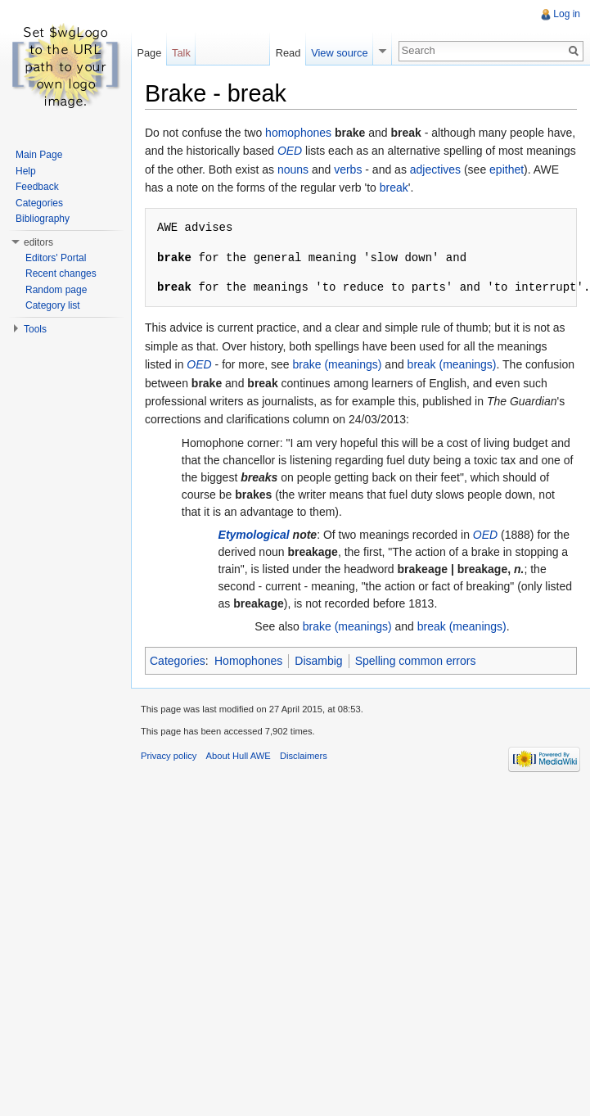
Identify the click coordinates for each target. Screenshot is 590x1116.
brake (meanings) (337, 364)
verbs (348, 169)
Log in (566, 14)
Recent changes (61, 273)
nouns (293, 169)
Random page (56, 290)
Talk (181, 53)
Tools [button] (35, 329)
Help (26, 171)
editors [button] (38, 242)
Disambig (318, 660)
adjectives (435, 169)
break (394, 187)
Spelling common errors (415, 660)
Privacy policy (168, 756)
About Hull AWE (238, 756)
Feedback (37, 186)
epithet (506, 169)
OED (289, 150)
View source (339, 53)
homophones (298, 132)
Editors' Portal (55, 258)
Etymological (254, 534)
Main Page (39, 154)
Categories (177, 660)
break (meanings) (452, 364)
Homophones (248, 660)
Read (288, 53)
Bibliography (43, 218)
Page (149, 53)
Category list (52, 305)
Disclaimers (303, 756)
